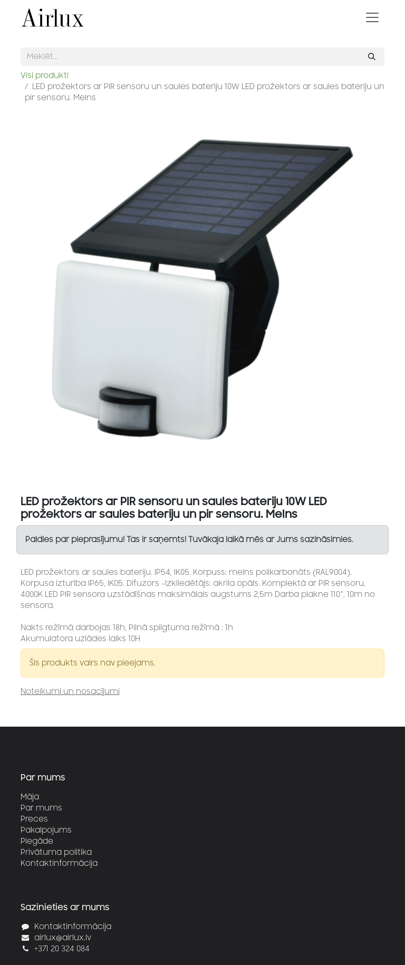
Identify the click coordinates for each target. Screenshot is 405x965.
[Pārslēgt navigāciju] (372, 17)
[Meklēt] (371, 56)
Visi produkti (45, 75)
